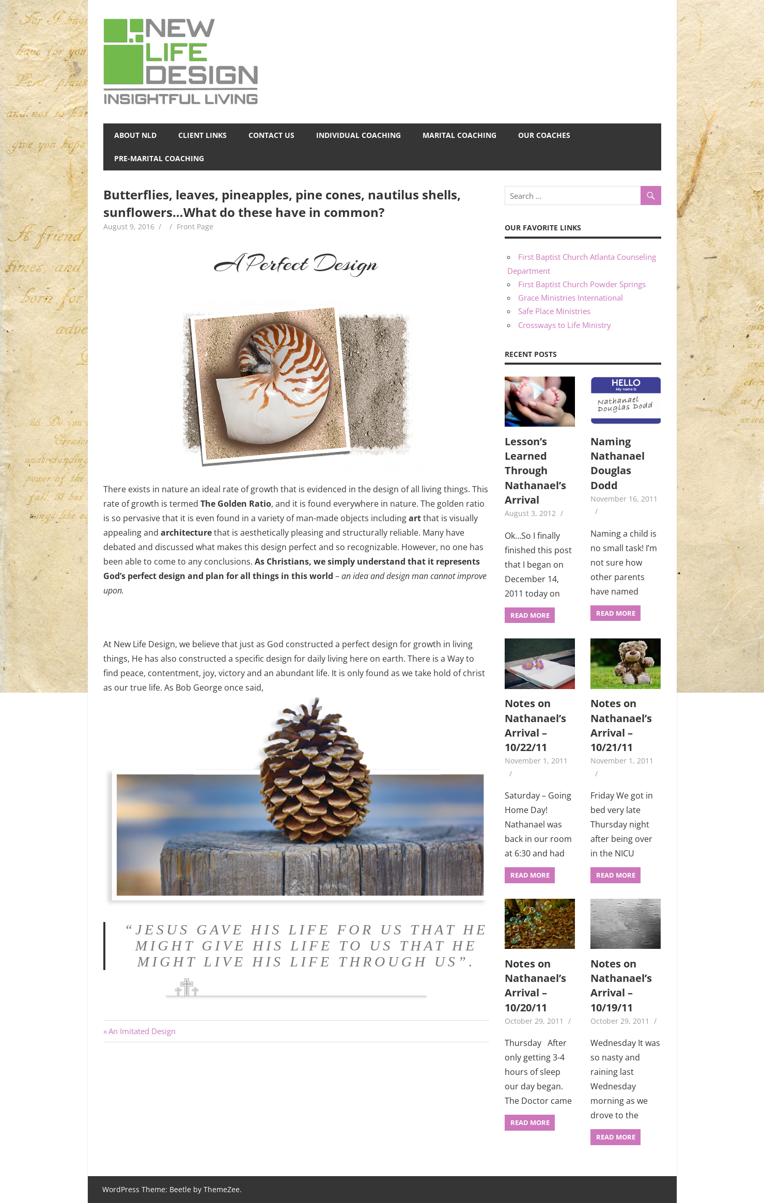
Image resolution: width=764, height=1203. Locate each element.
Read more (530, 615)
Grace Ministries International (570, 297)
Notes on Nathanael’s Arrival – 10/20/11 (535, 985)
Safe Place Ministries (554, 311)
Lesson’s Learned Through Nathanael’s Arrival (535, 470)
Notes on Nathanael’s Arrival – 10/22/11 (535, 725)
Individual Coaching (358, 135)
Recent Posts (531, 354)
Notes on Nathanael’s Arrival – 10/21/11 (621, 725)
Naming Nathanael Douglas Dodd (617, 463)
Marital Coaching (459, 135)
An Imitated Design (142, 1031)
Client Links (202, 135)
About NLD (135, 135)
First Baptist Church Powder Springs (582, 284)
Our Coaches (544, 135)
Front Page (195, 226)
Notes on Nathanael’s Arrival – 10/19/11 (621, 985)
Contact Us (271, 135)
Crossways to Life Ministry (564, 325)
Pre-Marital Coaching (159, 158)
